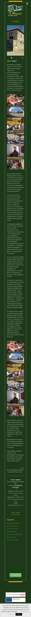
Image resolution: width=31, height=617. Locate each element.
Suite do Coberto (13, 540)
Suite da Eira (11, 537)
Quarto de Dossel (13, 523)
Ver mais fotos (15, 575)
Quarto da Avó (12, 526)
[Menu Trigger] (27, 3)
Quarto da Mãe (12, 528)
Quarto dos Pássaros (14, 534)
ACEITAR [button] (19, 614)
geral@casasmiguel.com (15, 505)
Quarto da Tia (12, 531)
